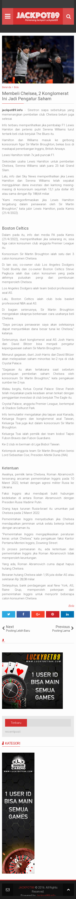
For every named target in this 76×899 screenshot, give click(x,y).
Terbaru (16, 723)
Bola (71, 606)
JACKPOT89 (26, 887)
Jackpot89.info (46, 895)
